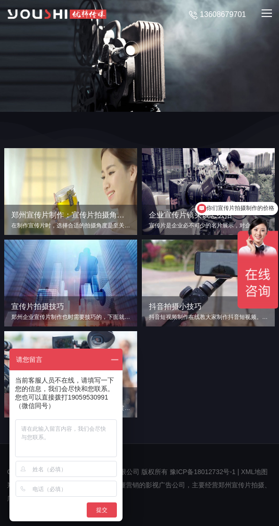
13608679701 (217, 14)
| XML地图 (253, 472)
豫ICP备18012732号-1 (203, 472)
